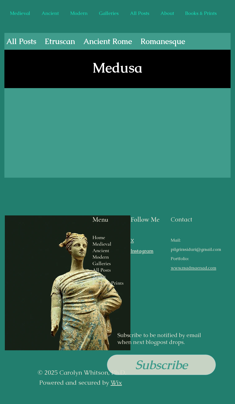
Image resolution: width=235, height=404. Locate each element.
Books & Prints (107, 283)
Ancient (100, 250)
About (99, 276)
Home (98, 237)
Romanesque (162, 41)
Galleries (101, 263)
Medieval (101, 244)
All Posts (21, 41)
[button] (161, 364)
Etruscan (60, 41)
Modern (100, 257)
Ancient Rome (107, 41)
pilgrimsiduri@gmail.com (196, 249)
